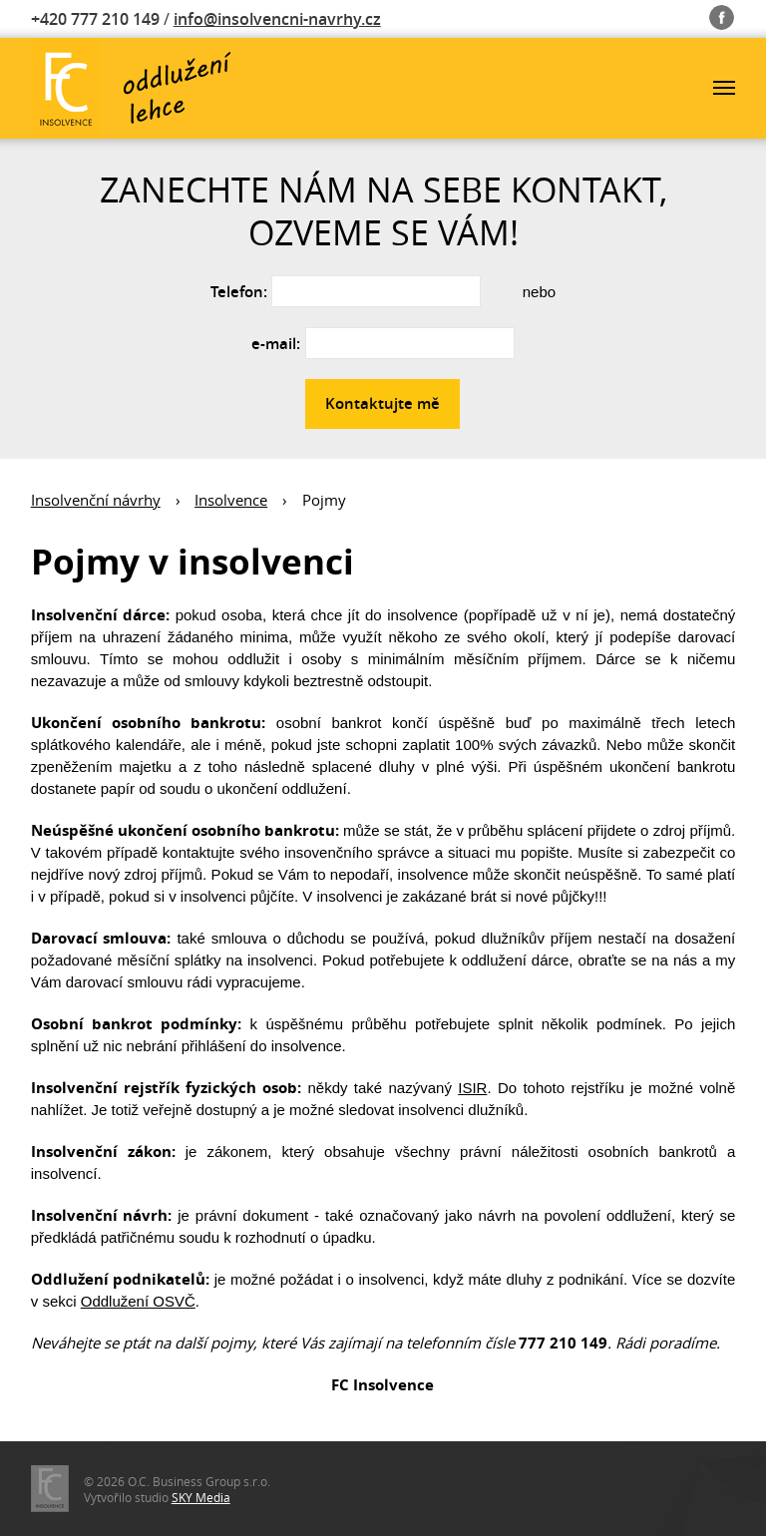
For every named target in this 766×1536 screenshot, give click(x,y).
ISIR (472, 1087)
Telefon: (238, 291)
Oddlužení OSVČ (138, 1301)
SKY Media (201, 1497)
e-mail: (275, 343)
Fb (721, 13)
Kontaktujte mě (382, 403)
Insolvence (230, 500)
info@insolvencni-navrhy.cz (277, 19)
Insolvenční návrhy (96, 500)
